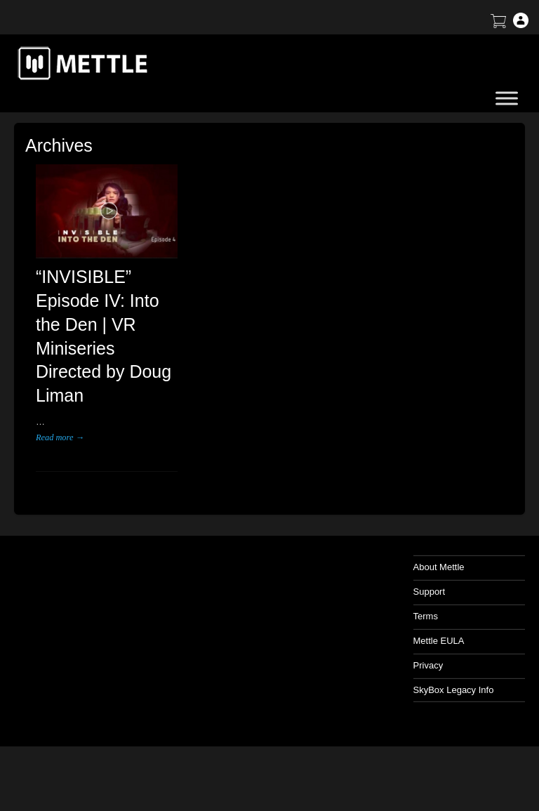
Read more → (60, 437)
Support (429, 591)
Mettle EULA (439, 640)
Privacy (428, 665)
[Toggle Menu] (506, 98)
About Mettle (439, 567)
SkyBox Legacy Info (453, 690)
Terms (425, 616)
